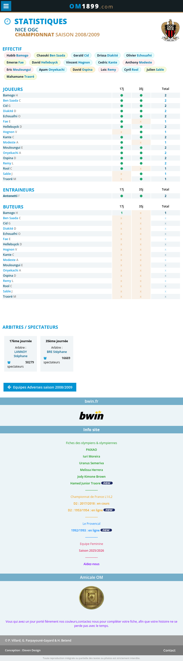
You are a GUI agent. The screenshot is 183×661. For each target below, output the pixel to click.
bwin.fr (91, 401)
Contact (169, 650)
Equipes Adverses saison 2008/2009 (42, 387)
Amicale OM (91, 577)
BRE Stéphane (57, 352)
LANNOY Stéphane (20, 354)
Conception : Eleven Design (23, 650)
